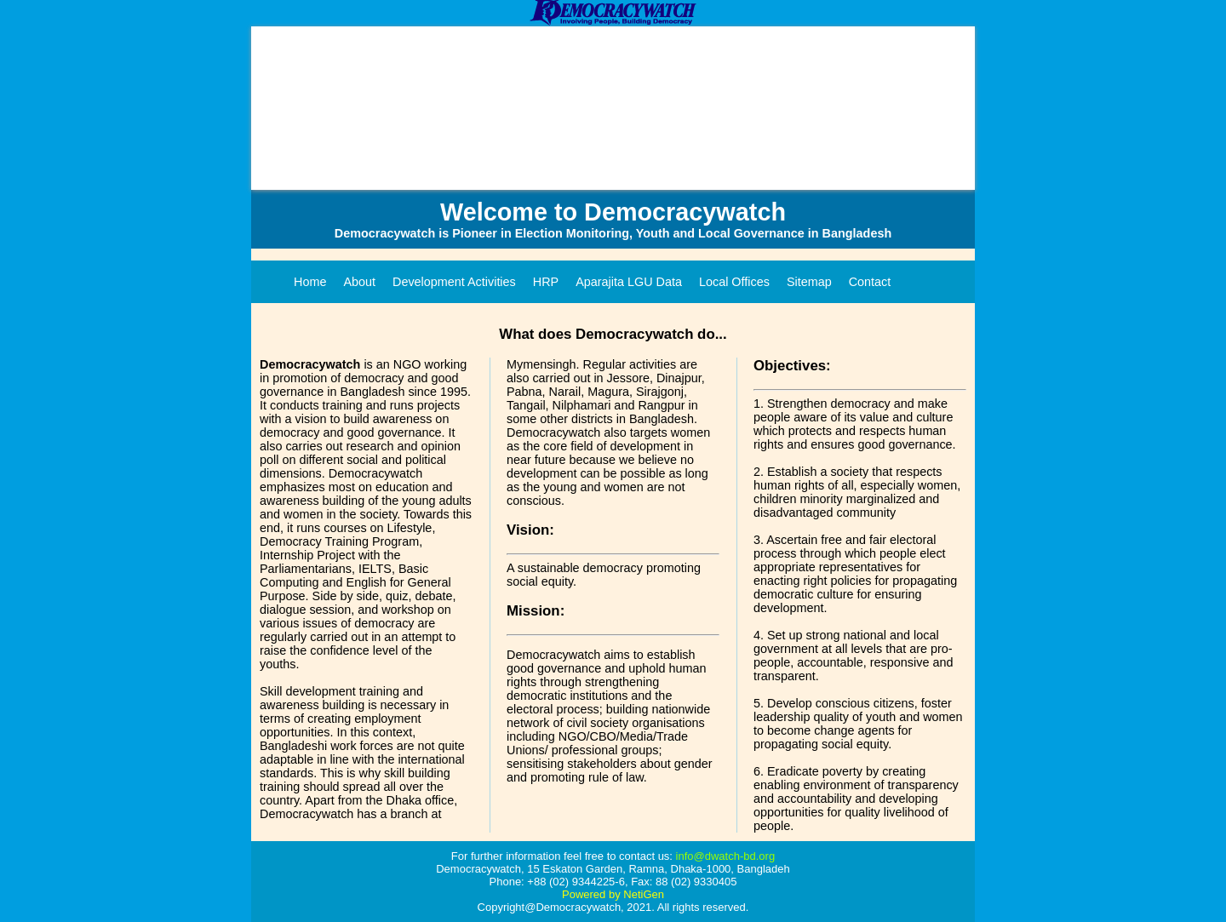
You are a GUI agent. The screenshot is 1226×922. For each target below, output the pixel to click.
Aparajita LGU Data (629, 282)
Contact (870, 282)
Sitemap (809, 282)
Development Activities (454, 282)
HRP (546, 282)
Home (310, 282)
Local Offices (734, 282)
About (359, 282)
